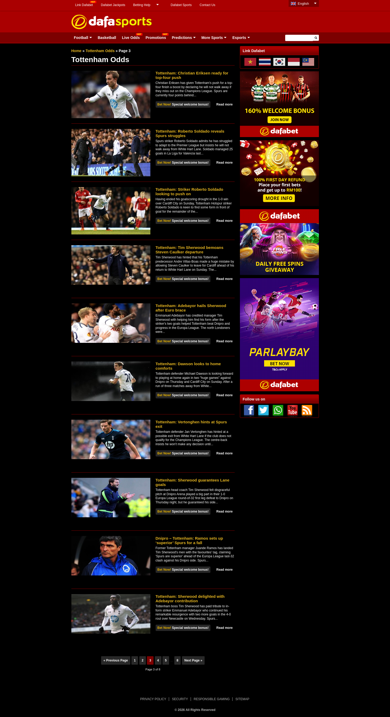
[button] (316, 38)
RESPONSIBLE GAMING (212, 699)
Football (81, 38)
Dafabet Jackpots (113, 5)
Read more (224, 104)
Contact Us (207, 5)
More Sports (212, 38)
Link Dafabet (84, 5)
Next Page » (193, 660)
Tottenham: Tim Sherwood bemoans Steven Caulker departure (190, 249)
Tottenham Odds (100, 51)
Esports (239, 38)
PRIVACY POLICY (153, 699)
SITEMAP (242, 699)
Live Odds (131, 38)
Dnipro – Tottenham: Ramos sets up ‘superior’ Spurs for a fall (189, 540)
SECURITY (180, 699)
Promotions (156, 38)
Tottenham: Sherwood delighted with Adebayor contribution (190, 598)
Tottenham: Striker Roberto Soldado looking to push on (189, 191)
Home (76, 51)
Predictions (182, 38)
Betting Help (141, 5)
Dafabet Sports (181, 5)
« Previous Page (115, 660)
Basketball (107, 38)
